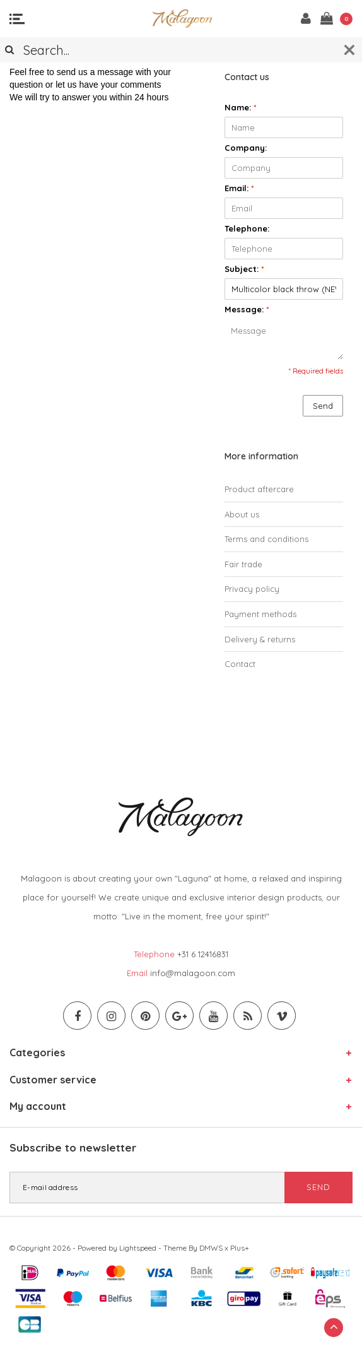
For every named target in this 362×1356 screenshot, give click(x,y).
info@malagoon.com (192, 973)
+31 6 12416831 (202, 954)
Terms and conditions (266, 539)
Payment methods (260, 614)
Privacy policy (252, 589)
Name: (241, 107)
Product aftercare (259, 489)
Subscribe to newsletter (72, 1147)
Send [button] (323, 406)
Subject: (244, 269)
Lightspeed (137, 1248)
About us (242, 514)
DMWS (211, 1248)
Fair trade (243, 564)
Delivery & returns (260, 639)
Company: (246, 148)
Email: (239, 188)
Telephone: (247, 228)
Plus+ (239, 1248)
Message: (247, 309)
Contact (240, 664)
